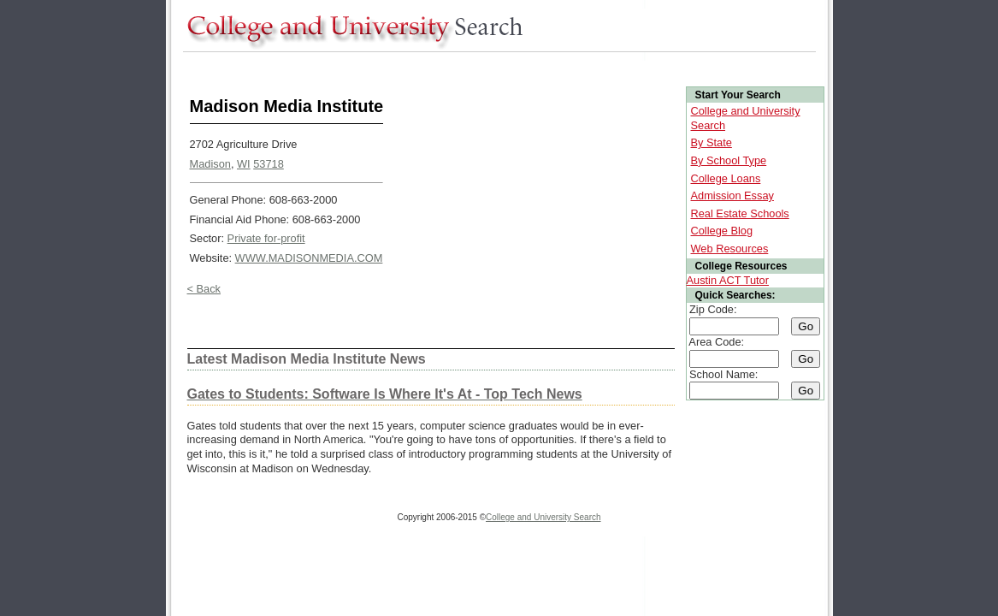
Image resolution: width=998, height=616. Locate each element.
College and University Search (543, 517)
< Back (204, 288)
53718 (268, 163)
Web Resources (730, 248)
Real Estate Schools (740, 213)
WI (244, 163)
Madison (210, 163)
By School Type (729, 160)
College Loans (726, 178)
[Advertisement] (494, 67)
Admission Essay (732, 195)
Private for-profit (266, 238)
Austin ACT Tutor (728, 280)
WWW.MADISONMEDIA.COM (309, 258)
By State (711, 142)
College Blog (722, 230)
